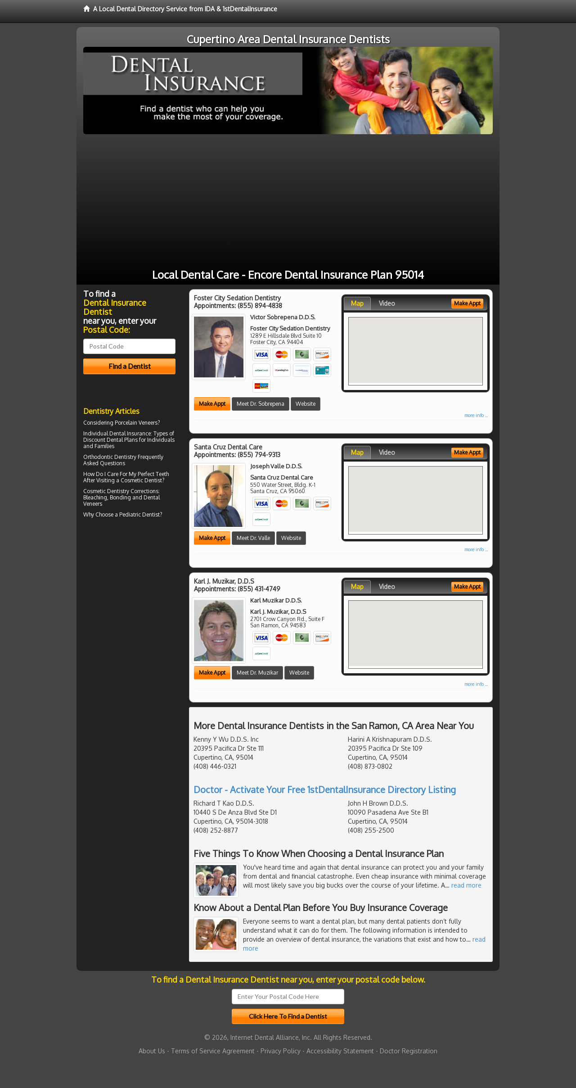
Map (357, 303)
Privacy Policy (281, 1051)
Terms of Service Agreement (213, 1051)
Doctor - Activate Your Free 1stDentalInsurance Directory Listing (325, 789)
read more (466, 885)
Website (305, 403)
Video (387, 303)
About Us (152, 1051)
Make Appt (212, 403)
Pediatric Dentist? (140, 514)
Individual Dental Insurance (117, 433)
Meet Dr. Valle (253, 538)
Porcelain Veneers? (137, 422)
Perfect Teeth (153, 474)
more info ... (476, 415)
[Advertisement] (288, 202)
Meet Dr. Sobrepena (260, 403)
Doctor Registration (408, 1051)
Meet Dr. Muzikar (257, 672)
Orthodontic (98, 456)
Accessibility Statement (340, 1051)
